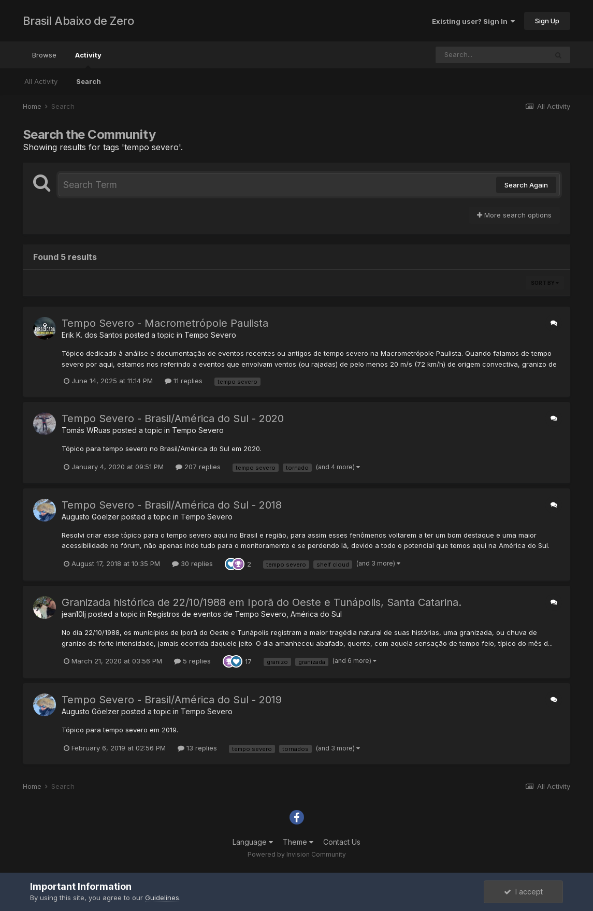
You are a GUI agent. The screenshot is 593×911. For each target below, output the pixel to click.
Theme (298, 841)
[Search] (491, 55)
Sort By (545, 283)
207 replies (198, 466)
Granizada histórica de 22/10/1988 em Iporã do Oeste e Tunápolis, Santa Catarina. (261, 602)
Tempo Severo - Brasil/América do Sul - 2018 (172, 505)
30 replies (192, 563)
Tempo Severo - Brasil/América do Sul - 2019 (172, 699)
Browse (44, 55)
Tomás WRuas (86, 430)
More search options (514, 215)
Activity (88, 59)
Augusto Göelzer (90, 516)
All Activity (40, 81)
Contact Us (341, 841)
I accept (523, 891)
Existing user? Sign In (473, 21)
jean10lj (74, 614)
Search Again (526, 185)
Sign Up (547, 21)
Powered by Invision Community (297, 854)
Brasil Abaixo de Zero (78, 20)
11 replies (184, 381)
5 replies (192, 661)
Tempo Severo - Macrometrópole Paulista (165, 323)
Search (88, 81)
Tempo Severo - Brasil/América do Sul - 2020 (173, 418)
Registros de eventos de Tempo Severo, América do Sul (245, 614)
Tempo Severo (210, 334)
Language (253, 841)
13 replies (197, 748)
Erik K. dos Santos (92, 334)
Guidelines (162, 897)
